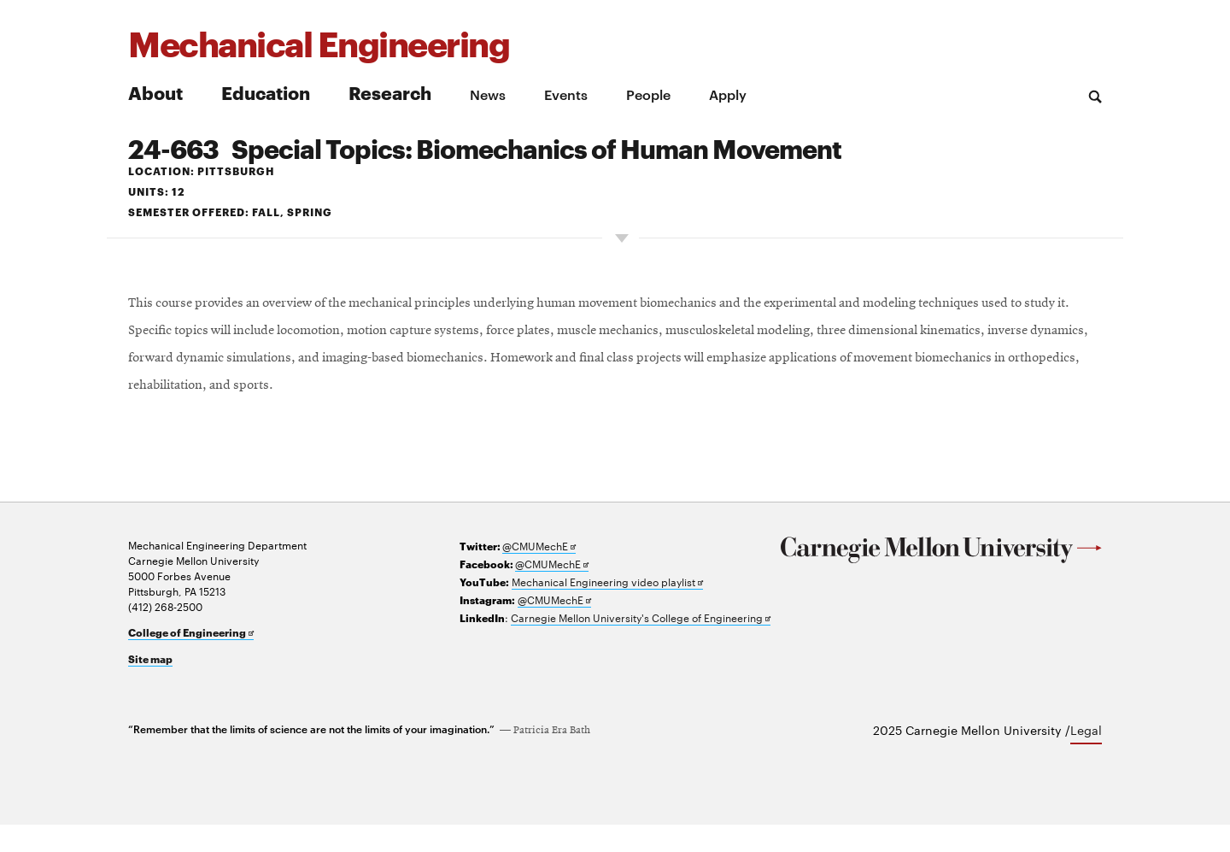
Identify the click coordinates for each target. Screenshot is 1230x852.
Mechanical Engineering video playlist (607, 609)
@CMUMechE (539, 573)
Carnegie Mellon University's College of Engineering (640, 645)
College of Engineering (191, 659)
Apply (728, 94)
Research (389, 91)
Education (265, 91)
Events (566, 94)
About (155, 91)
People (648, 94)
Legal (1086, 757)
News (488, 94)
